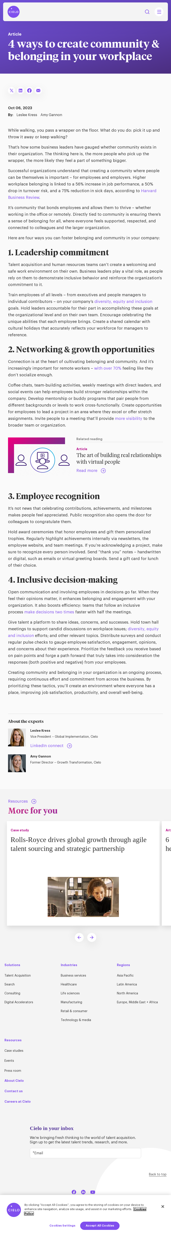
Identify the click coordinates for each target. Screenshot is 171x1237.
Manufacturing (71, 1002)
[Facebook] (74, 1191)
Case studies (13, 1050)
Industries (69, 965)
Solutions (12, 965)
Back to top (158, 1174)
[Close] (163, 1206)
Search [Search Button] (147, 11)
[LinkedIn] (83, 1191)
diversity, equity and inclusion (123, 302)
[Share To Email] (38, 90)
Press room (12, 1070)
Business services (73, 975)
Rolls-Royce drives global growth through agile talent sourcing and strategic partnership (80, 843)
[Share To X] (11, 90)
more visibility (128, 419)
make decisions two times (49, 612)
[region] (85, 1216)
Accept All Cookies (100, 1225)
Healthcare (69, 984)
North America (127, 993)
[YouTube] (92, 1191)
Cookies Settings (62, 1225)
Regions (123, 965)
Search (9, 984)
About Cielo (14, 1080)
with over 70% (107, 368)
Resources (13, 1040)
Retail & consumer (74, 1011)
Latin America (127, 984)
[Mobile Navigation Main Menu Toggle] (159, 11)
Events (9, 1060)
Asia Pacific (125, 975)
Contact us (13, 1091)
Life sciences (70, 993)
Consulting (12, 993)
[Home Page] (14, 12)
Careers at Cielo (17, 1101)
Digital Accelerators (18, 1002)
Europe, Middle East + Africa (137, 1002)
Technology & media (76, 1020)
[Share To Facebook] (29, 90)
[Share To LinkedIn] (20, 90)
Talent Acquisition (17, 975)
